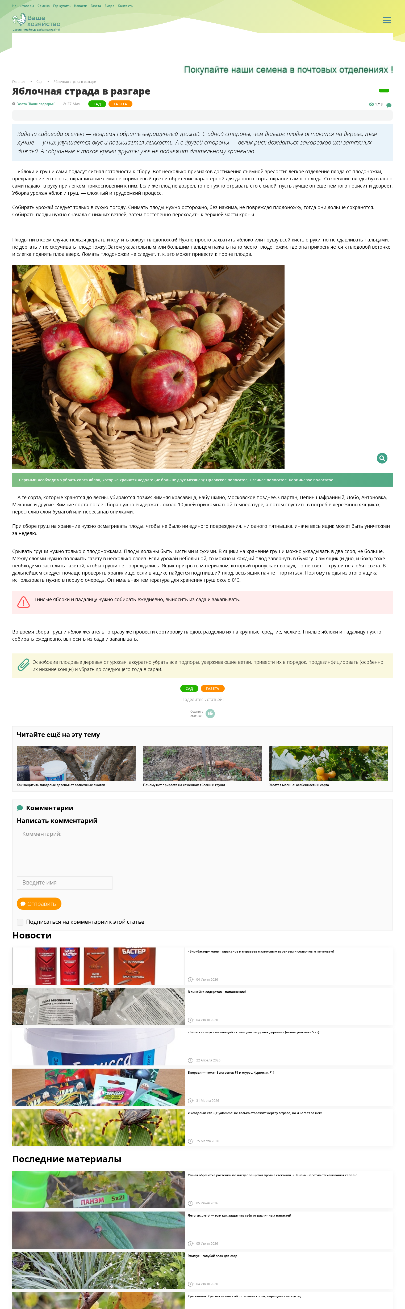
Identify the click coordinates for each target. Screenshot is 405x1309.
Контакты (125, 5)
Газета (96, 5)
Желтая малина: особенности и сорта (299, 785)
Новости (80, 5)
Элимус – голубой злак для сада (212, 1256)
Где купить (61, 5)
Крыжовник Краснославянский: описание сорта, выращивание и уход (244, 1296)
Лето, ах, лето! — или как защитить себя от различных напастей (239, 1215)
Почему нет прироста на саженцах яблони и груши (184, 785)
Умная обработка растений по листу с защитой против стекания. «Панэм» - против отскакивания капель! (272, 1175)
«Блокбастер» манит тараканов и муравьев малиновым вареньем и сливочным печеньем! (261, 951)
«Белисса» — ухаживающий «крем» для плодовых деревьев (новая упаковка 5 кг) (253, 1032)
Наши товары (23, 5)
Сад (97, 103)
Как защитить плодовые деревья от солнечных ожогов (61, 785)
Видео (109, 5)
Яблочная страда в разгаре (74, 81)
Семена (43, 5)
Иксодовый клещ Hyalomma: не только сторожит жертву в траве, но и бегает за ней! (255, 1113)
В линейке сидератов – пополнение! (217, 992)
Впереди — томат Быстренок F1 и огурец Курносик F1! (231, 1072)
